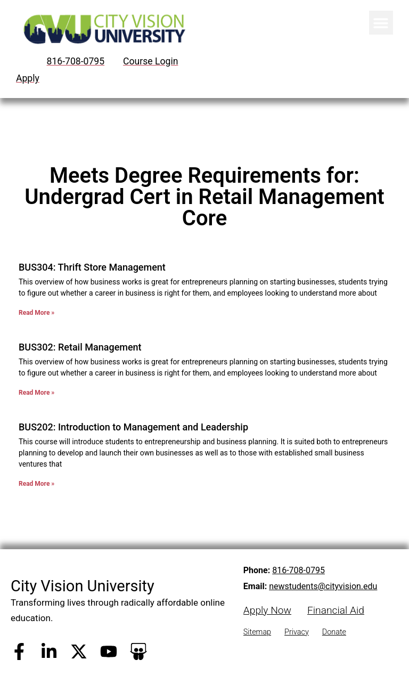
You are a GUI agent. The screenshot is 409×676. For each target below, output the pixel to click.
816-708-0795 (298, 570)
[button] (381, 23)
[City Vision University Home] (102, 29)
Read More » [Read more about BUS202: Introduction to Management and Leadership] (36, 483)
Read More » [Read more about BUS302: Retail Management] (36, 392)
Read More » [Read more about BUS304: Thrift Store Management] (36, 312)
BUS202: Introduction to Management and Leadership (133, 427)
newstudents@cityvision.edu (323, 586)
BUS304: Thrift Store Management (92, 267)
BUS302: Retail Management (80, 347)
